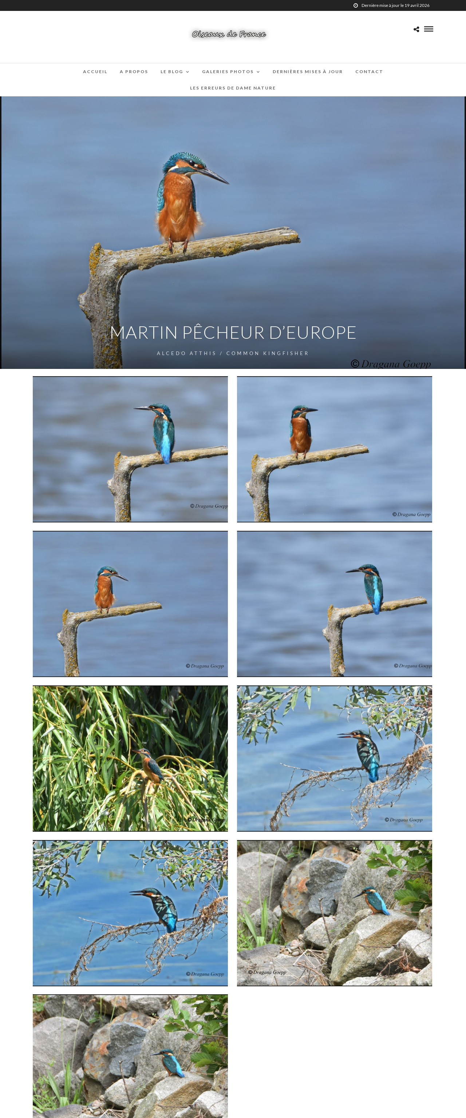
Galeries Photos (228, 71)
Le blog (172, 71)
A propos (134, 71)
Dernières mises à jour (308, 71)
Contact (369, 71)
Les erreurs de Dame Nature (233, 88)
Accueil (95, 71)
